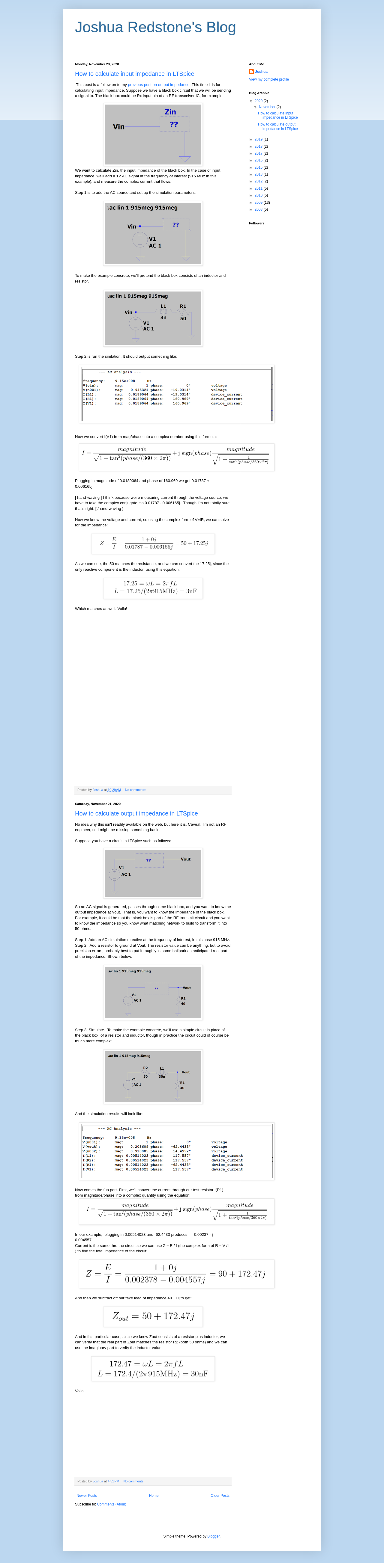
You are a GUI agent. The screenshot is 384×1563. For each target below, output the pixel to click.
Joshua (261, 72)
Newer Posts (86, 1495)
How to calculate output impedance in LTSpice (136, 813)
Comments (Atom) (111, 1504)
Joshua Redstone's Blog (155, 27)
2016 (259, 160)
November (268, 107)
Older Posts (220, 1495)
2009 (259, 202)
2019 (259, 139)
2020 (259, 101)
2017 (259, 153)
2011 (259, 188)
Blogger (213, 1536)
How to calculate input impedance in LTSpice (134, 73)
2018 (259, 146)
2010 (259, 195)
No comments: (136, 790)
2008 (259, 209)
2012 (259, 181)
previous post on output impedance (158, 84)
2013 (259, 174)
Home (154, 1495)
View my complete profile (269, 79)
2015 (259, 167)
